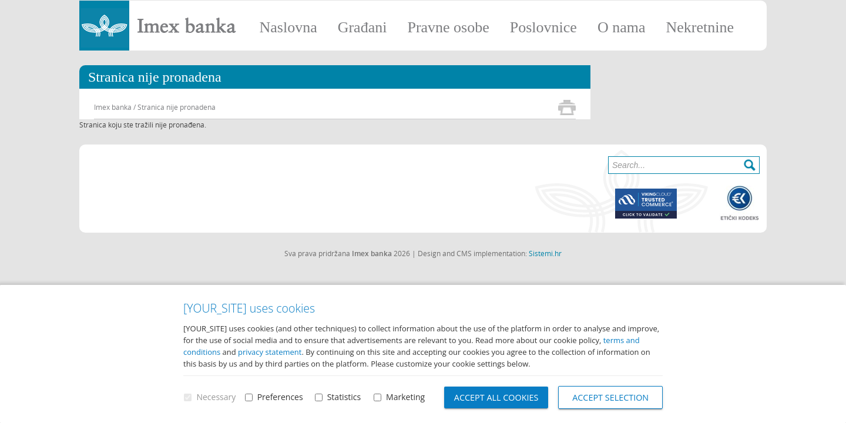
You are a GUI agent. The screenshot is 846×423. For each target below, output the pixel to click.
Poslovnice (543, 27)
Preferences (280, 397)
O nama (621, 27)
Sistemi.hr (545, 253)
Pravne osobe (448, 27)
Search (750, 165)
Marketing (404, 397)
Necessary (216, 397)
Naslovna (288, 27)
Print (567, 107)
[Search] (684, 165)
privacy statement (269, 352)
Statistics (343, 397)
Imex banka (113, 107)
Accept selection (611, 397)
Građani (362, 27)
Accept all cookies (496, 397)
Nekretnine (700, 27)
